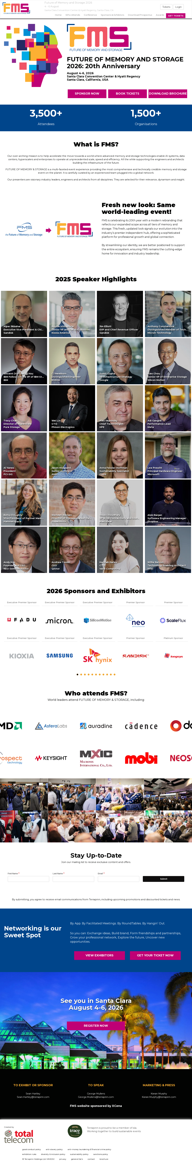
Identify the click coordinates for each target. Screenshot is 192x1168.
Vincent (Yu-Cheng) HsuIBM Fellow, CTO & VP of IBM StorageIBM (26, 377)
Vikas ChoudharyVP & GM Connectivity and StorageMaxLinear (120, 518)
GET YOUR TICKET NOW (155, 955)
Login (178, 6)
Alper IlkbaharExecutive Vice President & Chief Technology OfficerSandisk (36, 329)
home (58, 15)
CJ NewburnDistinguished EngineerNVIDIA (66, 377)
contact (91, 1159)
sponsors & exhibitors (112, 15)
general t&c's (77, 1159)
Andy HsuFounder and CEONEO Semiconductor (16, 565)
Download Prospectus (140, 15)
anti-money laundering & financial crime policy (89, 1149)
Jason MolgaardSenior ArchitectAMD (62, 471)
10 (111, 674)
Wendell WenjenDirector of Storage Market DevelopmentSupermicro (77, 518)
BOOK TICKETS (127, 93)
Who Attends (72, 15)
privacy (62, 1159)
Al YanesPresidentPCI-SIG (10, 471)
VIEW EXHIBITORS (99, 955)
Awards (160, 15)
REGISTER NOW (96, 1026)
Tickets (166, 6)
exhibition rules (29, 1154)
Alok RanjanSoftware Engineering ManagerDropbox (167, 518)
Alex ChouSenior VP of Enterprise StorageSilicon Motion (167, 377)
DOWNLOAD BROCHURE (168, 93)
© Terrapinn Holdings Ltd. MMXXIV (38, 1159)
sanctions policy (100, 1154)
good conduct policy (31, 1149)
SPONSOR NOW (87, 93)
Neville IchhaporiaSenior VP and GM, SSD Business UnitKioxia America (74, 329)
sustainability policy (79, 1154)
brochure (104, 1159)
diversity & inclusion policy (53, 1154)
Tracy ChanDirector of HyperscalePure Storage (18, 424)
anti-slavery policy (54, 1149)
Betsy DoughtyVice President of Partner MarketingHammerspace (26, 518)
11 (114, 674)
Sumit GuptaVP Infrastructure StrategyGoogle (115, 377)
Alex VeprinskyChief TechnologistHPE (111, 424)
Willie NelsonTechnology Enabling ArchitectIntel (167, 565)
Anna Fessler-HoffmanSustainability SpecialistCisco (114, 471)
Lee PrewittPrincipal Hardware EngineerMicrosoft (165, 471)
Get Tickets (175, 15)
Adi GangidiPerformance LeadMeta (159, 424)
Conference (90, 15)
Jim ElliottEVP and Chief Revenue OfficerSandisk (118, 329)
